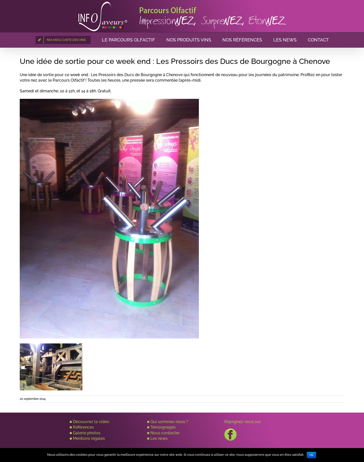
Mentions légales (89, 438)
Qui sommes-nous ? (169, 421)
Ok (311, 455)
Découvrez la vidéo (91, 421)
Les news (159, 438)
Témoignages (163, 427)
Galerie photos (86, 433)
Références (83, 427)
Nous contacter (165, 433)
